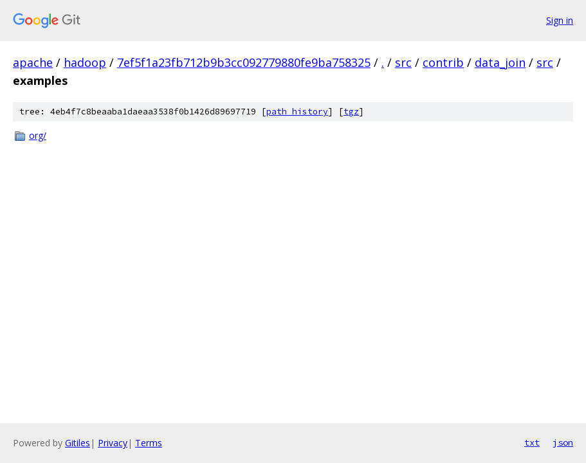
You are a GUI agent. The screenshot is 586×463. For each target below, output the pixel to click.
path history (297, 111)
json (563, 442)
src (403, 62)
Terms (148, 443)
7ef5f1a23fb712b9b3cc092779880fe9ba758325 (244, 62)
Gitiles (77, 443)
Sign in (559, 20)
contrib (443, 62)
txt (532, 442)
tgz (351, 111)
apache (33, 62)
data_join (500, 62)
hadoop (85, 62)
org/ (37, 135)
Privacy (112, 443)
